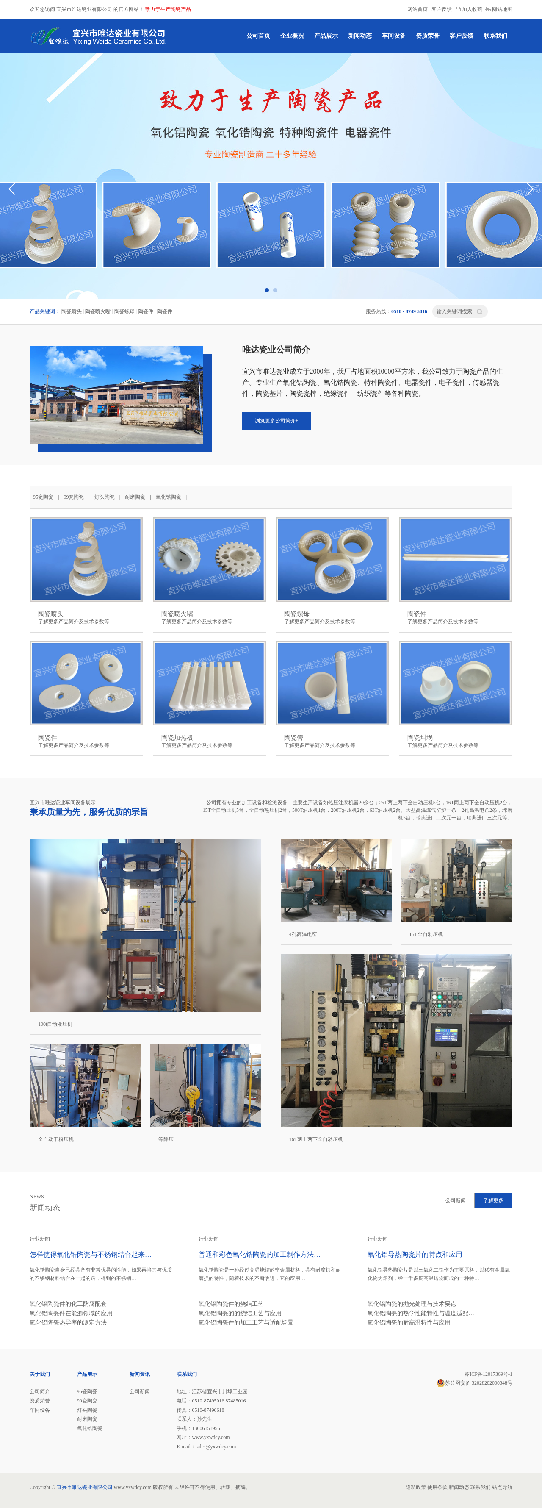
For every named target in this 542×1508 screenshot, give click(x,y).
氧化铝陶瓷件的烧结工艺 (231, 1304)
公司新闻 (455, 1200)
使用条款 (437, 1487)
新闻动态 (360, 36)
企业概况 (292, 36)
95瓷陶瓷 (43, 497)
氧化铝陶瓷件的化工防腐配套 (68, 1304)
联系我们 (495, 36)
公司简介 (40, 1391)
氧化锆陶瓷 (168, 497)
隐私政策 (416, 1487)
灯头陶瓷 (104, 497)
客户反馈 (441, 9)
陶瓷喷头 (71, 311)
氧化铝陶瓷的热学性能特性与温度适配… (421, 1313)
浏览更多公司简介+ (277, 421)
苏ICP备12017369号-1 (488, 1374)
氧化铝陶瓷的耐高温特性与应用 (409, 1322)
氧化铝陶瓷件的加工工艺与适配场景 (246, 1322)
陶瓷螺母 (124, 311)
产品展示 (326, 36)
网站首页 (417, 9)
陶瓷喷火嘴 (98, 311)
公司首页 (258, 36)
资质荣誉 (428, 36)
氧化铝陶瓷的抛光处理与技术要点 (412, 1304)
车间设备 (394, 36)
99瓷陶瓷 (74, 497)
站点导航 (502, 1487)
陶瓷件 (145, 311)
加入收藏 (469, 9)
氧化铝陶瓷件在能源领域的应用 (71, 1313)
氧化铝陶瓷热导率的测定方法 (68, 1322)
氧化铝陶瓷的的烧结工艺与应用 (240, 1313)
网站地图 (498, 9)
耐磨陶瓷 (135, 497)
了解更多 (493, 1200)
